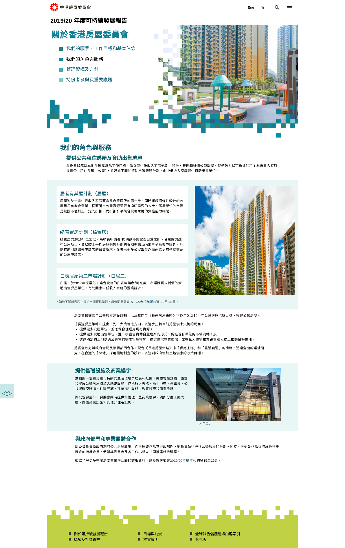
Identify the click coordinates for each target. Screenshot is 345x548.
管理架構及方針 (82, 69)
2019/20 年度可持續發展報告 (88, 20)
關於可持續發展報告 (91, 534)
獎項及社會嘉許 (87, 539)
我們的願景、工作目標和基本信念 (101, 48)
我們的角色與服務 (84, 59)
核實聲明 (150, 539)
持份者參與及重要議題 (89, 79)
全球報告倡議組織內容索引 (217, 534)
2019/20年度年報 (141, 302)
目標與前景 (152, 534)
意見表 (200, 539)
